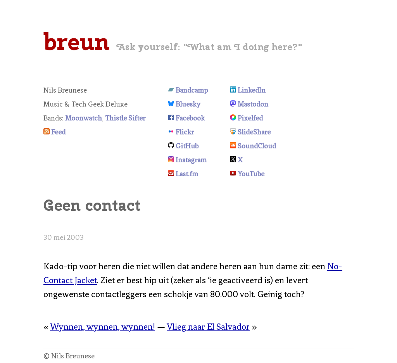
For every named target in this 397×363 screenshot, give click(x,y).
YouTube (251, 174)
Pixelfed (250, 118)
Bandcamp (192, 90)
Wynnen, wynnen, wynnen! (102, 327)
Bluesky (188, 104)
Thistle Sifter (125, 118)
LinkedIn (252, 90)
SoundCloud (257, 146)
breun (76, 41)
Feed (58, 132)
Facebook (190, 118)
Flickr (185, 132)
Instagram (191, 160)
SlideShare (254, 132)
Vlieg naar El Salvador (208, 327)
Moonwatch (83, 118)
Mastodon (253, 104)
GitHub (187, 146)
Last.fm (187, 174)
